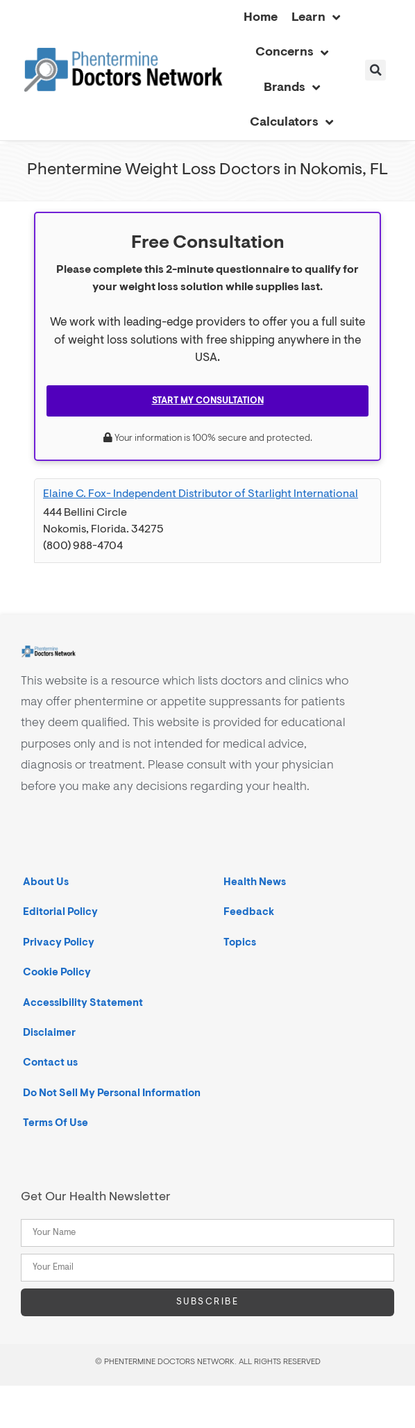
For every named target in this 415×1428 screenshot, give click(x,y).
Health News (254, 882)
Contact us (50, 1062)
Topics (239, 942)
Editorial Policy (60, 911)
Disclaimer (49, 1032)
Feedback (248, 911)
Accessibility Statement (83, 1002)
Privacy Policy (58, 942)
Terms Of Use (55, 1122)
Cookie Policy (57, 972)
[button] (375, 70)
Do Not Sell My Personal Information (112, 1093)
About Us (46, 882)
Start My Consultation (208, 400)
